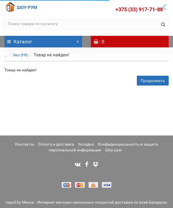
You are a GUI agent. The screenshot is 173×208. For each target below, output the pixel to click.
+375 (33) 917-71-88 (139, 9)
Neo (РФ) (20, 55)
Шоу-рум (113, 150)
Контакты (24, 144)
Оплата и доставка (56, 144)
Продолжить (153, 80)
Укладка (86, 144)
